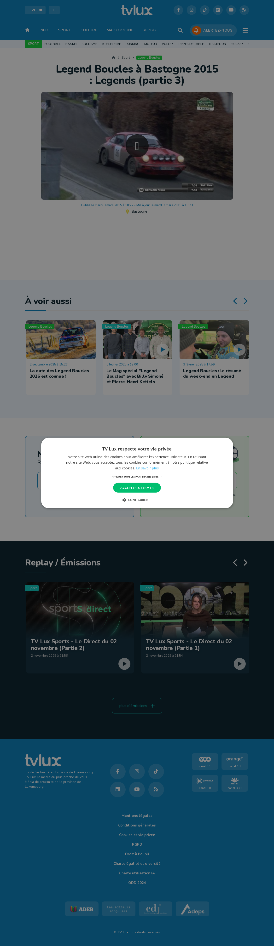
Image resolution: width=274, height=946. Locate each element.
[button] (137, 476)
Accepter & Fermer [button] (137, 487)
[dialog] (137, 473)
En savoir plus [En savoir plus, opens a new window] (147, 468)
